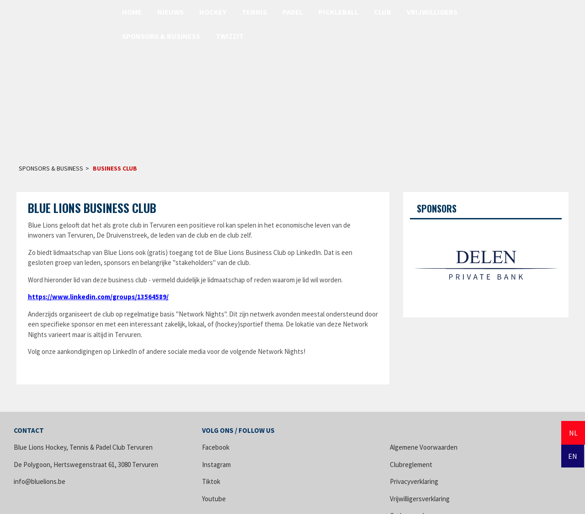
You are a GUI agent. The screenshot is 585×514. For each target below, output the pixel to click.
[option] (486, 265)
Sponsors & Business (161, 36)
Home (132, 11)
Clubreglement (411, 464)
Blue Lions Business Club (92, 207)
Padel (292, 11)
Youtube (214, 498)
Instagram (216, 464)
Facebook (215, 447)
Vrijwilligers (432, 11)
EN (572, 456)
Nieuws (170, 11)
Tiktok (211, 481)
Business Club (115, 168)
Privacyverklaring (414, 481)
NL (573, 432)
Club (382, 11)
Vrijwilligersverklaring (420, 498)
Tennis (254, 11)
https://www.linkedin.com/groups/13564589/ (98, 296)
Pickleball (338, 11)
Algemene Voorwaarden (423, 447)
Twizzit (230, 36)
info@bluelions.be (39, 481)
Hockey (212, 11)
